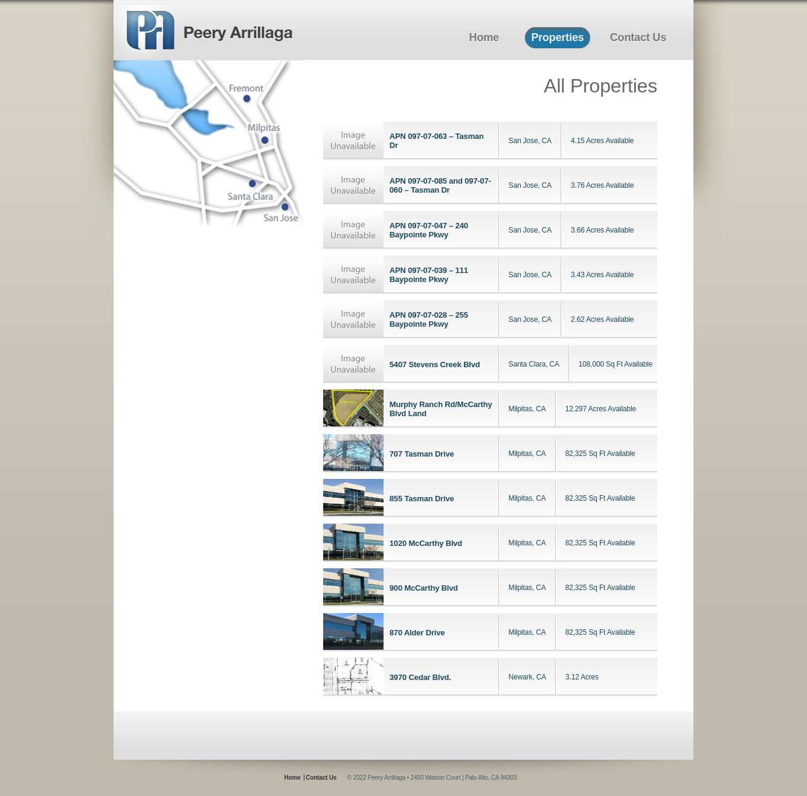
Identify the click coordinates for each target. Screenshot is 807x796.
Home (484, 37)
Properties (557, 37)
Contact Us (638, 37)
